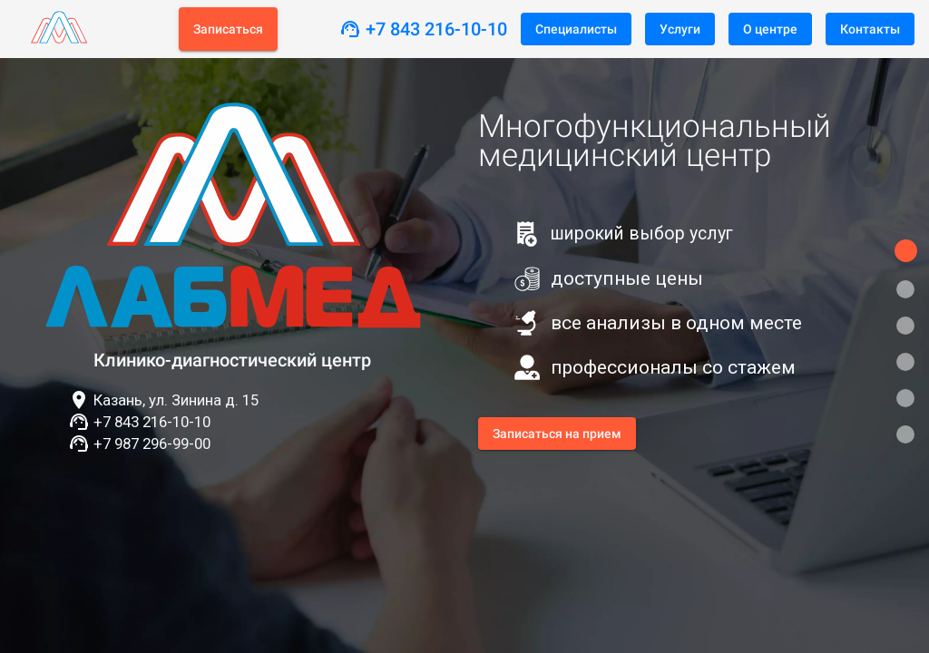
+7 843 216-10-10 (436, 29)
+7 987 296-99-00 (151, 443)
